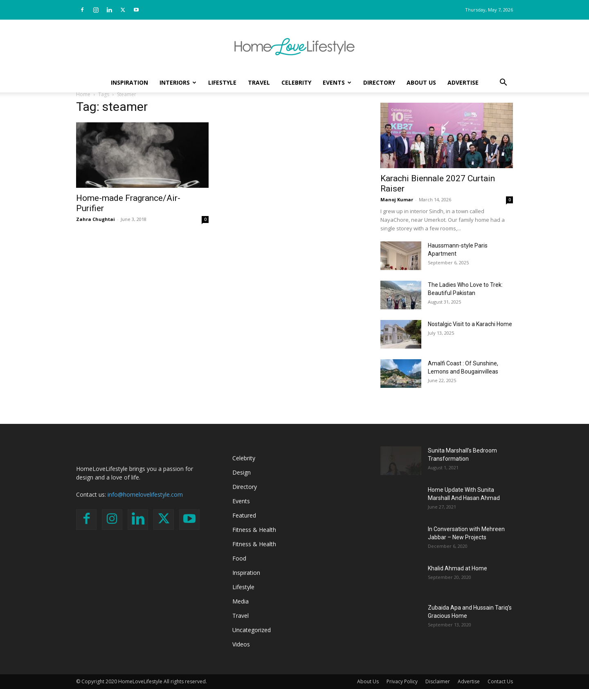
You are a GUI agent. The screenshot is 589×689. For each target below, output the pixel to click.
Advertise (463, 82)
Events (337, 82)
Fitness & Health (254, 530)
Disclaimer (437, 681)
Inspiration (129, 82)
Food (239, 558)
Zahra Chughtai (95, 219)
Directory (379, 82)
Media (240, 601)
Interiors (178, 82)
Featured (244, 515)
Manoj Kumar (396, 199)
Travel (259, 82)
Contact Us (500, 681)
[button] (503, 83)
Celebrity (296, 82)
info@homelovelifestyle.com (145, 494)
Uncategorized (251, 630)
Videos (241, 644)
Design (241, 472)
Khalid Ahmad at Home (457, 568)
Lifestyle (222, 82)
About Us (421, 82)
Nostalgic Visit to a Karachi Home (470, 324)
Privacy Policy (402, 681)
